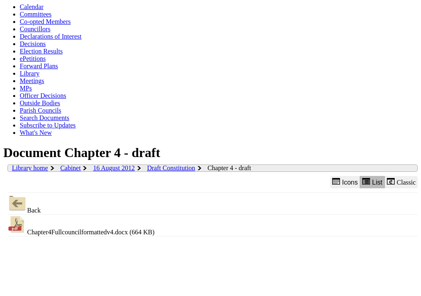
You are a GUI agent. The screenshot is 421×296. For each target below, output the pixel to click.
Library (29, 73)
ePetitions (33, 58)
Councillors (35, 28)
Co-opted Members (45, 21)
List (372, 182)
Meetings (32, 80)
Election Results (41, 51)
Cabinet (70, 167)
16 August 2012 (113, 167)
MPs (26, 88)
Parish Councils (40, 110)
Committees (35, 14)
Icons (345, 182)
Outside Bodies (40, 102)
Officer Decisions (43, 95)
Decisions (33, 43)
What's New (36, 132)
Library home (30, 167)
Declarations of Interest (50, 36)
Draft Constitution (171, 167)
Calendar (32, 6)
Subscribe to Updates (48, 125)
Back (24, 203)
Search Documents (44, 117)
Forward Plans (39, 65)
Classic (401, 182)
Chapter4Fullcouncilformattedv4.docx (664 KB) (81, 225)
